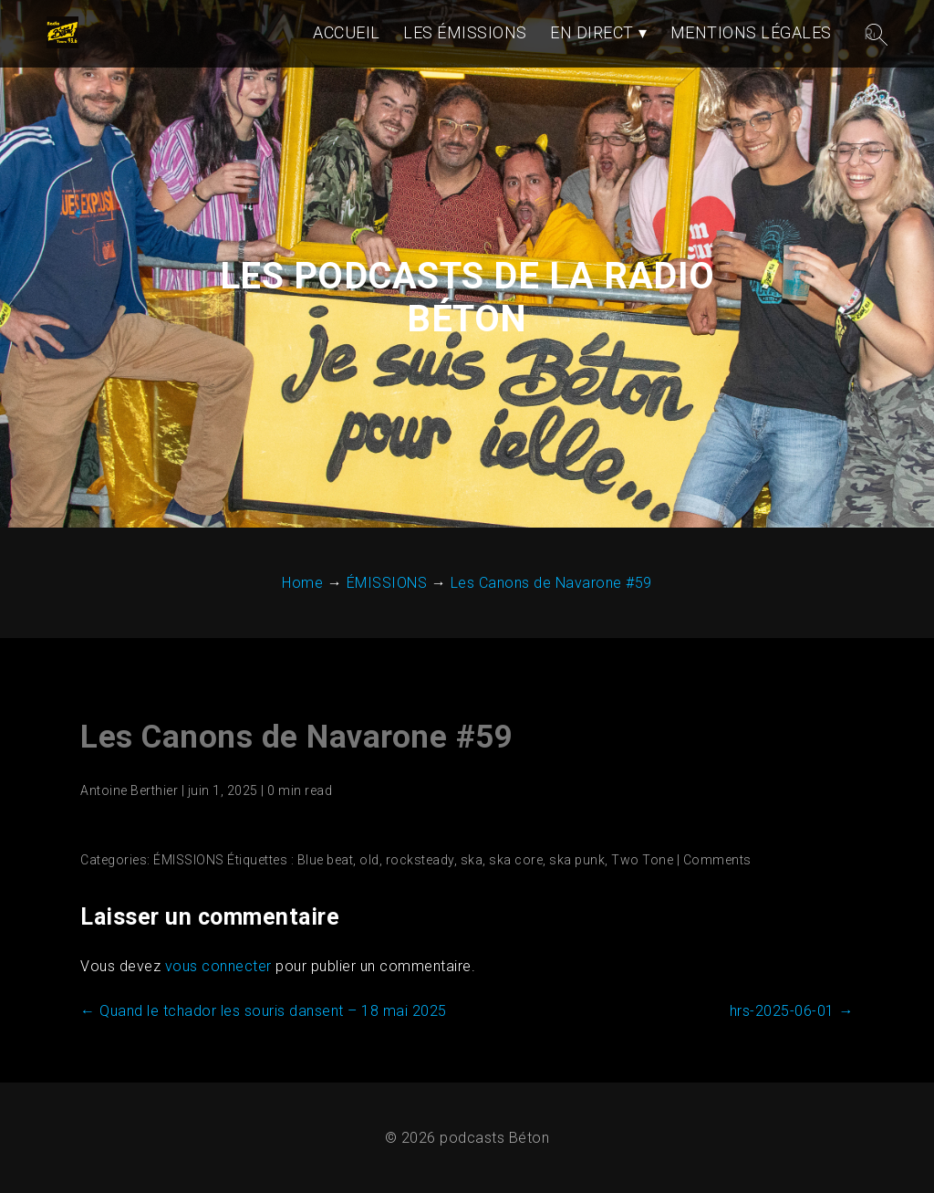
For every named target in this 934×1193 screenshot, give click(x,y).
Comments (717, 860)
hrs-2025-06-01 (792, 1011)
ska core (516, 860)
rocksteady (420, 860)
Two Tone (642, 860)
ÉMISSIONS (188, 860)
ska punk (577, 860)
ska (472, 860)
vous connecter (218, 966)
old (369, 860)
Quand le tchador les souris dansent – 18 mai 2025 (263, 1011)
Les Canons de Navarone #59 (296, 737)
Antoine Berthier (129, 790)
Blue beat (325, 860)
